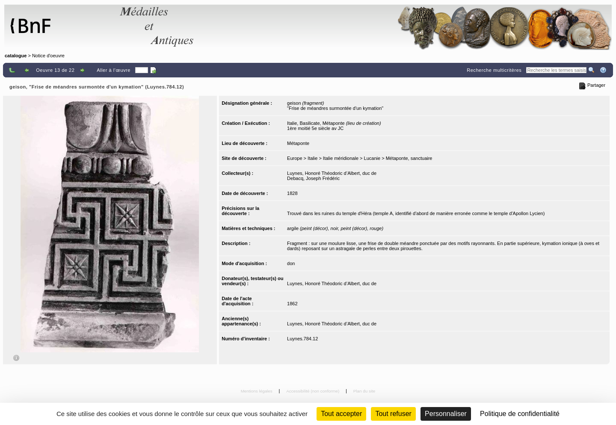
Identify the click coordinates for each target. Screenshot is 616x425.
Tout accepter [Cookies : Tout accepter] (341, 413)
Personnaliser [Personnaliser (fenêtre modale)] (446, 413)
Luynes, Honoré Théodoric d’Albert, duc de (331, 173)
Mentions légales (257, 391)
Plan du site (364, 391)
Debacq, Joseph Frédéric (313, 178)
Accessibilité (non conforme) (313, 391)
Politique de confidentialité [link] (520, 413)
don (291, 263)
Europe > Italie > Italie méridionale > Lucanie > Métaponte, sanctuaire (359, 158)
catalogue (16, 55)
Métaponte (298, 143)
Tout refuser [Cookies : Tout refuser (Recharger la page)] (393, 413)
